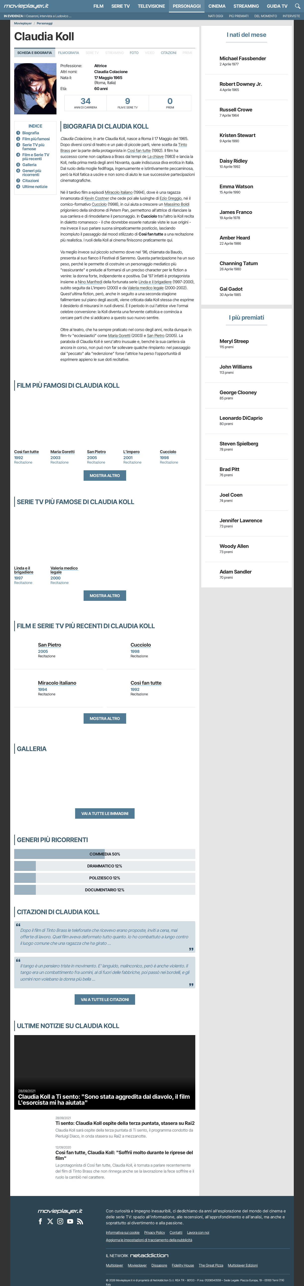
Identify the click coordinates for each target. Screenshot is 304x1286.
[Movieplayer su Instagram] (60, 1221)
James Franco (236, 212)
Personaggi (44, 23)
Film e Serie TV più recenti (35, 156)
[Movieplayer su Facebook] (40, 1221)
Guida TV (277, 6)
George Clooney (238, 392)
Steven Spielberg (239, 444)
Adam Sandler (236, 572)
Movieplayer (23, 23)
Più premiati (239, 16)
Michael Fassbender (243, 58)
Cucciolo (99, 204)
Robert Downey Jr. (241, 84)
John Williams (236, 367)
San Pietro (155, 335)
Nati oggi (215, 16)
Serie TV (120, 6)
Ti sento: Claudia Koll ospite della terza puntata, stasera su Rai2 (125, 1123)
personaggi (187, 6)
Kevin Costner (97, 198)
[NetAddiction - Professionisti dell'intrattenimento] (149, 1256)
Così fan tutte (139, 150)
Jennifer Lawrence (241, 521)
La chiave (156, 156)
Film (98, 6)
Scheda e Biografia (34, 53)
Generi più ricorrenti (31, 172)
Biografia (30, 132)
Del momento (265, 16)
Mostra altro (105, 475)
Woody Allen (234, 546)
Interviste (291, 16)
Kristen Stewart (237, 135)
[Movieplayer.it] (26, 6)
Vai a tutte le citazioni (105, 999)
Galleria (29, 164)
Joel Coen (231, 495)
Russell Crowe (236, 110)
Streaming (246, 6)
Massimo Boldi (176, 204)
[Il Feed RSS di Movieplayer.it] (80, 1221)
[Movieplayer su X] (50, 1221)
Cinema (217, 6)
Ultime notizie (35, 186)
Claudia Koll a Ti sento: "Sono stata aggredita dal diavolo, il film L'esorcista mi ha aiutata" (104, 1099)
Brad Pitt (229, 469)
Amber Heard (235, 238)
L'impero (131, 451)
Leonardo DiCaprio (241, 418)
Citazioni (168, 53)
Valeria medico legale (146, 287)
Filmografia (68, 53)
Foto (134, 53)
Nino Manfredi (90, 281)
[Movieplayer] (60, 1210)
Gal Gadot (231, 289)
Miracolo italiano (119, 192)
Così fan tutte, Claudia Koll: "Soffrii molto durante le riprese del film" (124, 1155)
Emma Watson (236, 187)
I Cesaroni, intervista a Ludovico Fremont (53, 16)
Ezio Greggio (171, 198)
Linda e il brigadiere (155, 281)
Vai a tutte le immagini (104, 813)
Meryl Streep (234, 341)
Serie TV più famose (33, 146)
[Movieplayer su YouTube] (70, 1221)
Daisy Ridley (234, 161)
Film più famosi (36, 138)
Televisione (151, 6)
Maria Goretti (119, 335)
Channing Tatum (239, 263)
